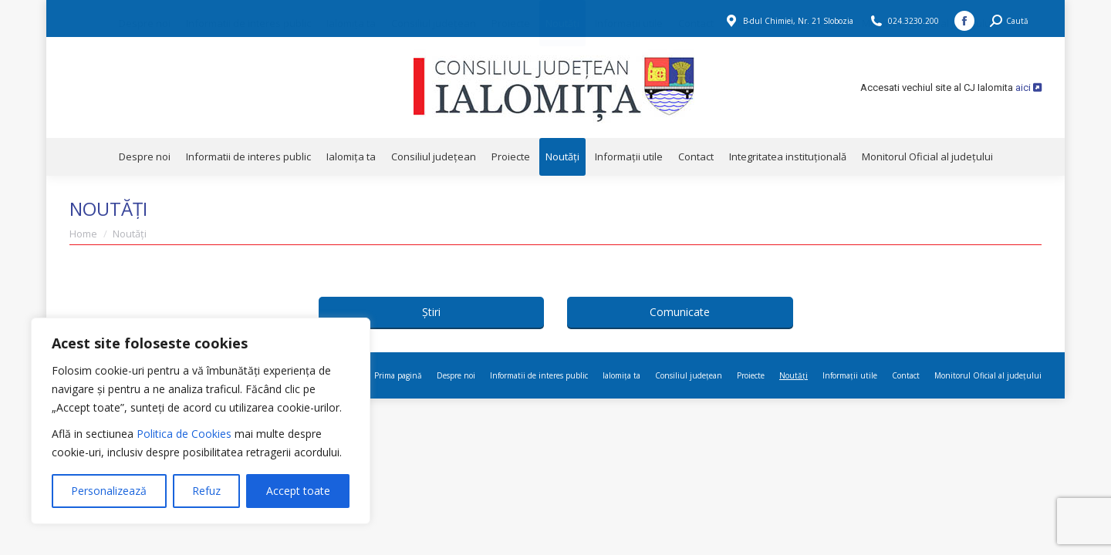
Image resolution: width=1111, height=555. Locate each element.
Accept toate (298, 490)
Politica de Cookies (184, 433)
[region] (200, 421)
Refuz (206, 490)
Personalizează (109, 490)
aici (1028, 87)
